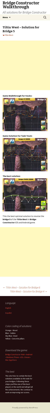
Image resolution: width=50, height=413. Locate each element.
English (8, 308)
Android (29, 354)
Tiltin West (9, 35)
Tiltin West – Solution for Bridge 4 (28, 291)
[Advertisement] (25, 65)
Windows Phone (12, 357)
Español (8, 313)
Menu (5, 17)
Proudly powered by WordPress (25, 407)
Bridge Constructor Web (15, 354)
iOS (21, 357)
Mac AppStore (11, 360)
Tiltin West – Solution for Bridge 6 (21, 287)
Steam (27, 357)
